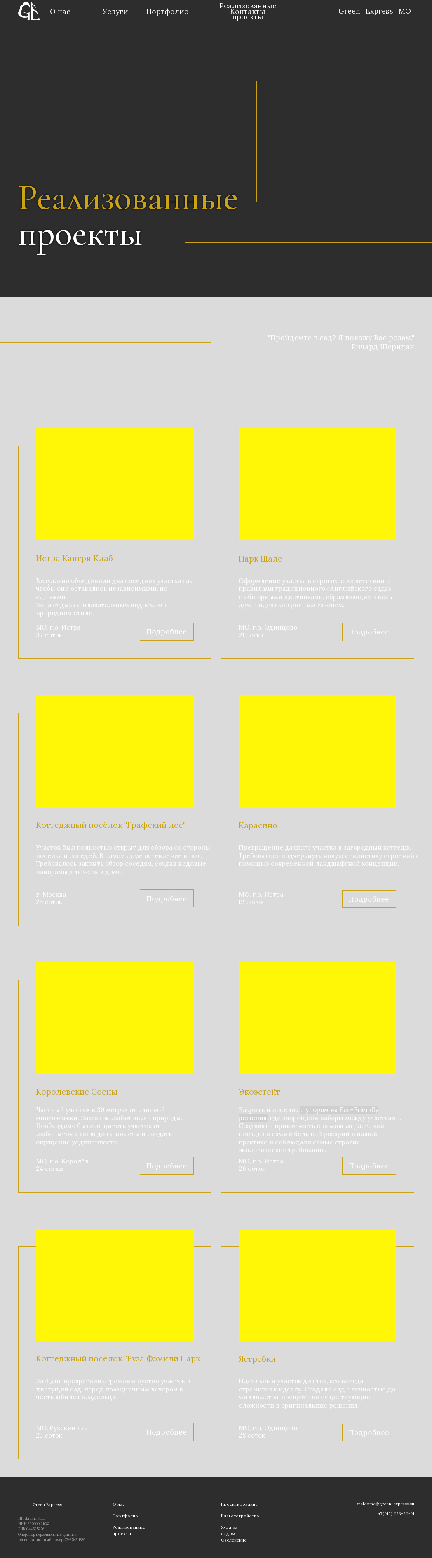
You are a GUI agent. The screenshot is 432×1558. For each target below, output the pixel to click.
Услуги (115, 11)
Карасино (258, 825)
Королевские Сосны (76, 1091)
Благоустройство (240, 1515)
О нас (60, 11)
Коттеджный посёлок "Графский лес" (110, 825)
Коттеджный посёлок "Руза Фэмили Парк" (119, 1358)
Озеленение (234, 1540)
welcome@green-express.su (385, 1503)
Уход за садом (229, 1530)
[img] (331, 12)
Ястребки (257, 1359)
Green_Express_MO (374, 11)
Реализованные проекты (129, 1530)
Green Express (47, 1504)
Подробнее (369, 632)
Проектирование (239, 1504)
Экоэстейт (259, 1091)
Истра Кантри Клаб (74, 558)
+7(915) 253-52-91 (396, 1513)
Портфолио (167, 11)
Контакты (247, 11)
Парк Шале (260, 558)
